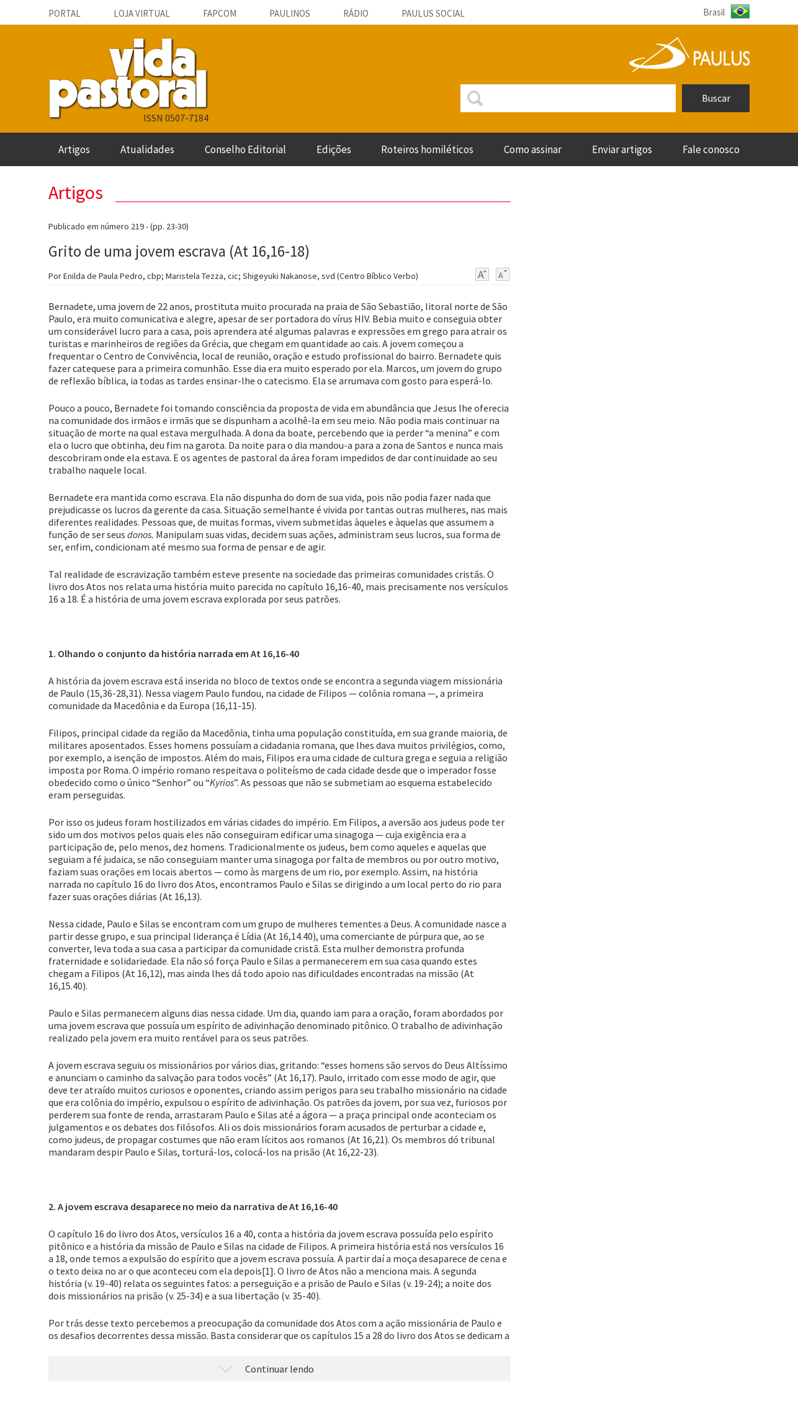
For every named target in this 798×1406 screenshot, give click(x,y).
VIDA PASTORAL (128, 78)
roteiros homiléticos (427, 149)
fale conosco (711, 149)
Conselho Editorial (245, 149)
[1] (268, 1271)
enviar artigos (622, 149)
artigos (74, 149)
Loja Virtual (142, 13)
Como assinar (533, 149)
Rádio (356, 13)
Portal (64, 13)
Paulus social (433, 13)
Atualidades (147, 149)
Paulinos (289, 13)
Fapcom (219, 13)
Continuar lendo (279, 1369)
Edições (333, 149)
